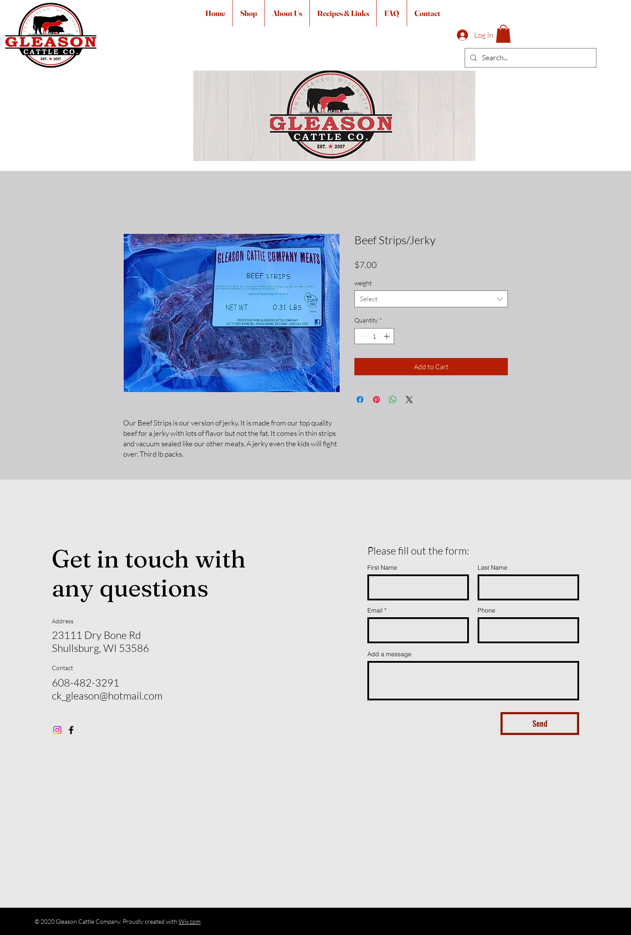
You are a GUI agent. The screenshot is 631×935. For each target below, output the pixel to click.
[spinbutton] (374, 336)
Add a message (389, 654)
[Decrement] (361, 336)
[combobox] (431, 298)
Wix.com (189, 921)
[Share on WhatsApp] (393, 399)
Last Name (492, 567)
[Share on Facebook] (360, 399)
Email (374, 610)
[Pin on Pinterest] (376, 399)
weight (363, 283)
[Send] (539, 723)
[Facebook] (71, 730)
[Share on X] (409, 399)
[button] (503, 34)
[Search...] (530, 57)
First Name (382, 567)
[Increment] (387, 336)
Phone (486, 610)
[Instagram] (57, 730)
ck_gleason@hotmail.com (107, 695)
